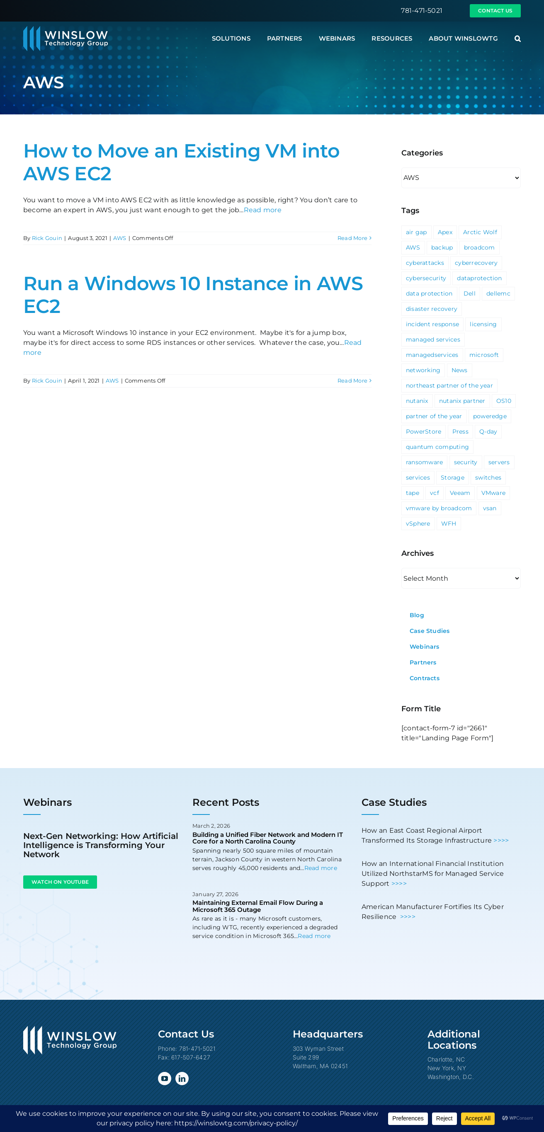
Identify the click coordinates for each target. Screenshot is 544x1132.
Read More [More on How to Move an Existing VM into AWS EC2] (352, 238)
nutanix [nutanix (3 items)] (417, 401)
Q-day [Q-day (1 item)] (488, 431)
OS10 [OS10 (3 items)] (503, 401)
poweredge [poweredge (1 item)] (490, 416)
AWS (119, 238)
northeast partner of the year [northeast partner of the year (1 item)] (449, 385)
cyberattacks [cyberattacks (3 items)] (425, 263)
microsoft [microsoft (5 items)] (484, 355)
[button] (518, 38)
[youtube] (164, 1078)
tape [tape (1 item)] (412, 493)
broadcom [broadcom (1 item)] (479, 247)
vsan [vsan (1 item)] (490, 508)
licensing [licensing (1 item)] (483, 324)
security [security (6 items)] (466, 462)
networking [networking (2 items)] (423, 370)
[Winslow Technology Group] (65, 29)
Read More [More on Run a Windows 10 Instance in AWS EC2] (352, 380)
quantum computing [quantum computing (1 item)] (437, 447)
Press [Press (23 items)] (460, 431)
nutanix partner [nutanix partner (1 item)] (462, 401)
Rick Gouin (47, 238)
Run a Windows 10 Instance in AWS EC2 (193, 294)
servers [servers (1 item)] (499, 462)
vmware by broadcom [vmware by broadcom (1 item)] (439, 508)
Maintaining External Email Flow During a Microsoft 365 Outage (257, 906)
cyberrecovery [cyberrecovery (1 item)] (476, 263)
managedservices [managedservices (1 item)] (432, 355)
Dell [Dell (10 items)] (470, 293)
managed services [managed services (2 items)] (433, 339)
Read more (263, 210)
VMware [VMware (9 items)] (493, 493)
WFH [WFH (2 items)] (449, 523)
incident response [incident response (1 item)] (432, 324)
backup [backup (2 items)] (442, 247)
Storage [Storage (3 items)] (452, 477)
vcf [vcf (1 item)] (434, 493)
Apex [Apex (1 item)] (445, 232)
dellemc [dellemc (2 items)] (498, 293)
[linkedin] (182, 1078)
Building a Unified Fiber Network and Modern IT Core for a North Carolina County (267, 838)
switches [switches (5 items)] (488, 477)
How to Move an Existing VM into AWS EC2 (181, 162)
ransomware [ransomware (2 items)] (424, 462)
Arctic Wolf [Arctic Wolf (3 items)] (480, 232)
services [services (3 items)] (418, 477)
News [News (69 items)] (460, 370)
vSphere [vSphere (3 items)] (418, 523)
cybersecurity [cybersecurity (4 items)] (426, 278)
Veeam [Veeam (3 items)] (460, 493)
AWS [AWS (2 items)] (413, 247)
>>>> (501, 840)
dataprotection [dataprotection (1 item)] (479, 278)
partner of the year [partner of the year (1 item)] (434, 416)
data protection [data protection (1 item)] (429, 293)
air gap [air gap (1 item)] (416, 232)
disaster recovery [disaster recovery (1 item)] (431, 309)
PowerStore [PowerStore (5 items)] (423, 431)
